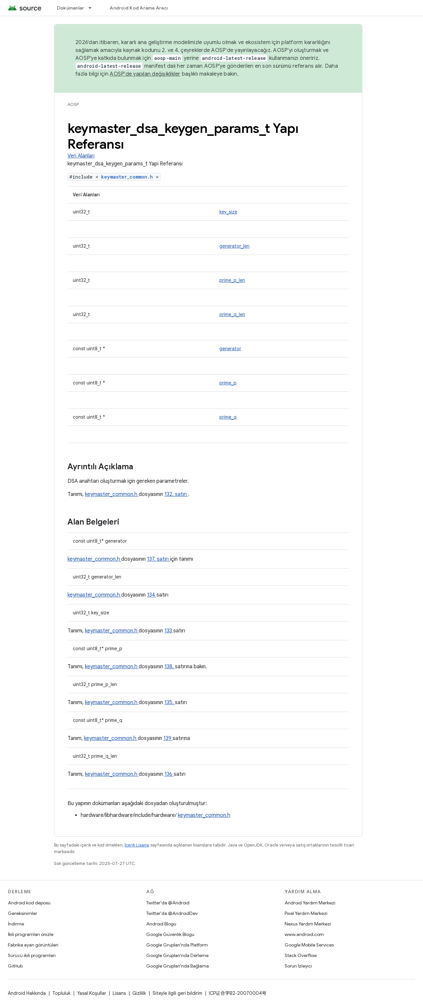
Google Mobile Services (309, 945)
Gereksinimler (22, 913)
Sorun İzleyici (298, 966)
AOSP (73, 104)
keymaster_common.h (128, 177)
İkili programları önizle (30, 934)
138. (169, 666)
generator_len (234, 246)
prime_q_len (232, 314)
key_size (228, 212)
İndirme (16, 924)
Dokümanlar (70, 8)
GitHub (15, 966)
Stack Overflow (301, 955)
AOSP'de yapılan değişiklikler (145, 74)
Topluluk (61, 993)
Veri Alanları (81, 156)
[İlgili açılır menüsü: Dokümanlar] (93, 8)
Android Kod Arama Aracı (139, 8)
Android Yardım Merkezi (310, 903)
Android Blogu (161, 924)
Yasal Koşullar (91, 993)
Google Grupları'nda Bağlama (177, 966)
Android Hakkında (27, 993)
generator (230, 349)
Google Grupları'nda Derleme (177, 955)
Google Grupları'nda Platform (177, 945)
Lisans (119, 993)
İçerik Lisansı (137, 845)
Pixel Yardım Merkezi (306, 913)
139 (168, 738)
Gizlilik (139, 993)
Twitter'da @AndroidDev (172, 913)
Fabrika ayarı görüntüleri (33, 945)
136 (169, 774)
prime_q (228, 417)
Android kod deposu (29, 903)
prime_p (228, 383)
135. (169, 702)
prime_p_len (232, 280)
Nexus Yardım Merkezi (308, 924)
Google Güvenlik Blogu (170, 934)
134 (151, 595)
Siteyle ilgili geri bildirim (177, 993)
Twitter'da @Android (167, 903)
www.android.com (304, 934)
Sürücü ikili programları (32, 955)
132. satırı (176, 494)
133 (168, 630)
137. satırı (158, 559)
